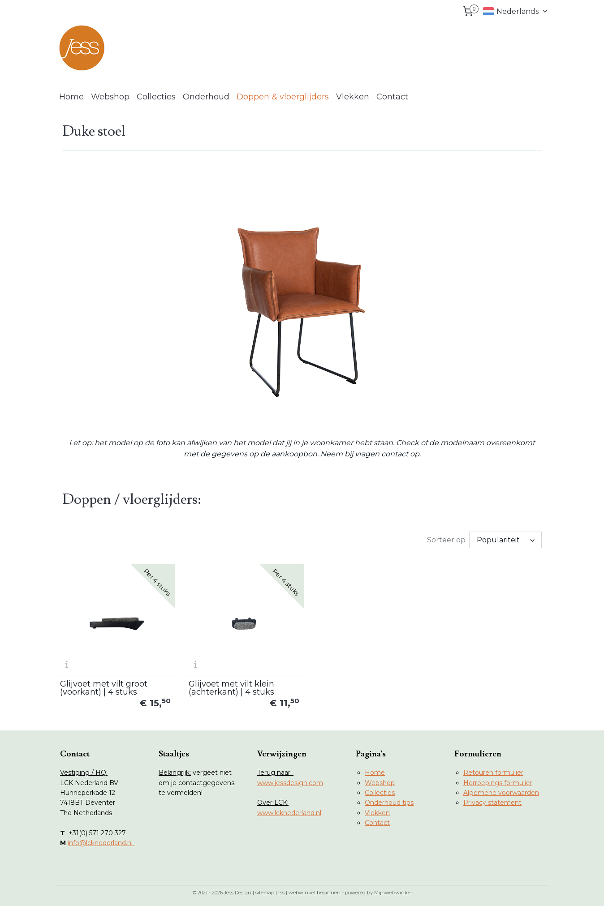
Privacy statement (492, 799)
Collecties (156, 97)
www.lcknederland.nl (289, 810)
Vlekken (352, 97)
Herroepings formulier (497, 780)
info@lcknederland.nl (101, 840)
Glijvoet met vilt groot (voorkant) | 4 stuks (103, 685)
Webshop (110, 97)
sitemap (264, 889)
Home (71, 97)
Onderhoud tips (389, 799)
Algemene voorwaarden (501, 790)
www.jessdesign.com (290, 780)
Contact (392, 97)
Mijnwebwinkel (393, 889)
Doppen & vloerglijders (283, 97)
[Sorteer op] (505, 540)
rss (281, 889)
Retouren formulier (493, 769)
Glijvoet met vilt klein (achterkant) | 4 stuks (228, 685)
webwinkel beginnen (315, 889)
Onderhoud (206, 97)
